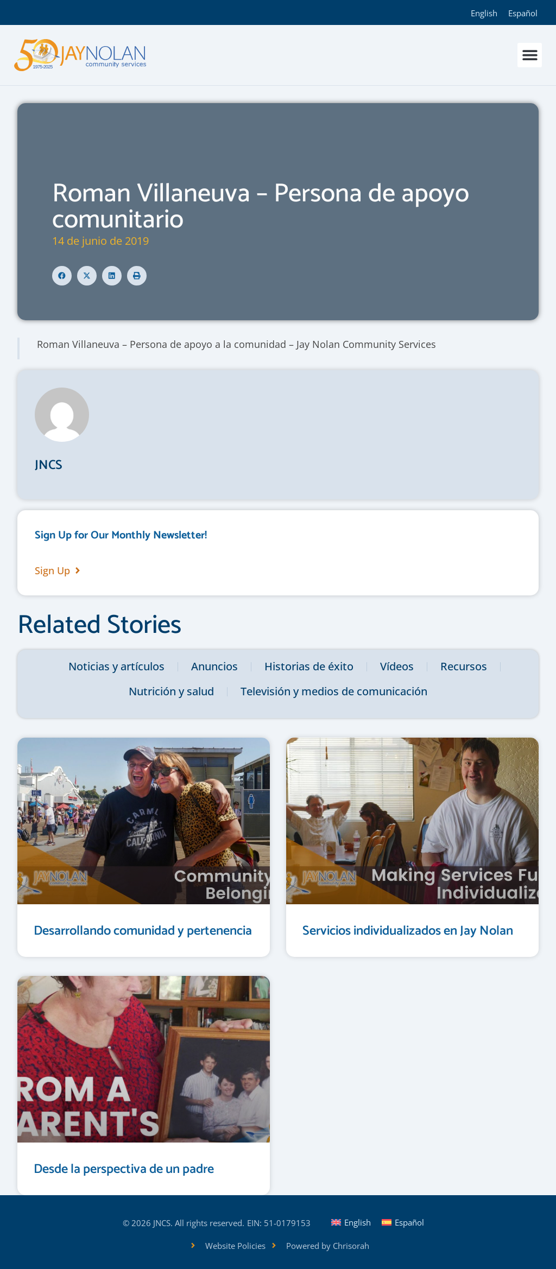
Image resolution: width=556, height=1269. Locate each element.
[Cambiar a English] (484, 12)
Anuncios (214, 666)
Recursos (463, 666)
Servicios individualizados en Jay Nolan (407, 931)
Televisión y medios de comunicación (334, 691)
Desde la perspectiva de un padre (124, 1169)
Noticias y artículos (116, 666)
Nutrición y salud (171, 691)
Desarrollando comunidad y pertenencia (143, 931)
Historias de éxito (308, 666)
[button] (529, 55)
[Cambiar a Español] (523, 12)
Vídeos (397, 666)
